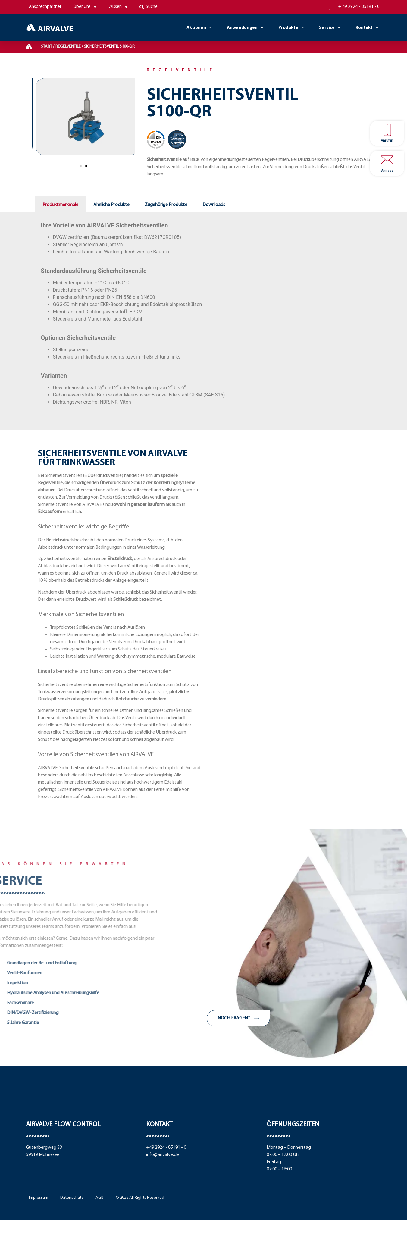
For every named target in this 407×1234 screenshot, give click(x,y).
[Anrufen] (387, 130)
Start (46, 46)
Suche (148, 7)
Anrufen (387, 141)
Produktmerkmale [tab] (60, 204)
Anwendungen (245, 27)
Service (329, 27)
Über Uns (85, 7)
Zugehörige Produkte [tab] (166, 204)
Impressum (38, 1197)
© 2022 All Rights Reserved (140, 1197)
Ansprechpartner (45, 7)
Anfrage (387, 171)
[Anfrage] (387, 160)
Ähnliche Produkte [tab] (111, 204)
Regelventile (68, 46)
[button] (81, 166)
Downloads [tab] (213, 204)
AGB (99, 1197)
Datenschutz (71, 1197)
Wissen (117, 7)
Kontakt (366, 27)
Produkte (291, 27)
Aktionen (199, 27)
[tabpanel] (203, 312)
